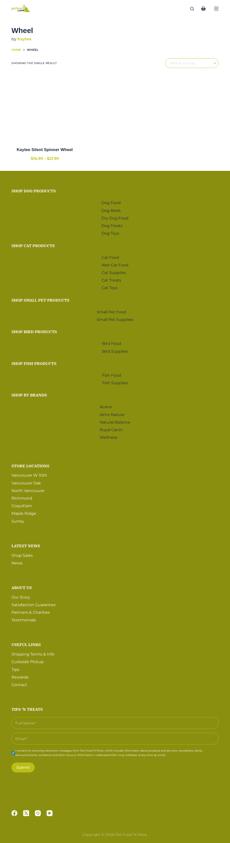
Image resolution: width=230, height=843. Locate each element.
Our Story (20, 595)
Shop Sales (22, 554)
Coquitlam (21, 504)
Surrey (17, 519)
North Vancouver (28, 489)
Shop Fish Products (33, 362)
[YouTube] (49, 813)
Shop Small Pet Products (40, 298)
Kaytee (24, 39)
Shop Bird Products (34, 330)
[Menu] (216, 8)
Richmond (21, 496)
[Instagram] (38, 813)
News (16, 561)
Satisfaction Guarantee (33, 603)
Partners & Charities (30, 611)
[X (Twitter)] (26, 813)
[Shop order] (192, 63)
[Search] (192, 9)
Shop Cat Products (33, 244)
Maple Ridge (23, 512)
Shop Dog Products (33, 189)
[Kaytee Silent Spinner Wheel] (44, 107)
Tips (15, 668)
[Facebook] (14, 813)
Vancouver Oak (26, 481)
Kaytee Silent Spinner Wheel (45, 149)
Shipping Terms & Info (32, 653)
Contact (19, 683)
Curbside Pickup (27, 660)
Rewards (20, 675)
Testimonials (23, 618)
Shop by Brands (29, 393)
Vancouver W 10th (29, 474)
